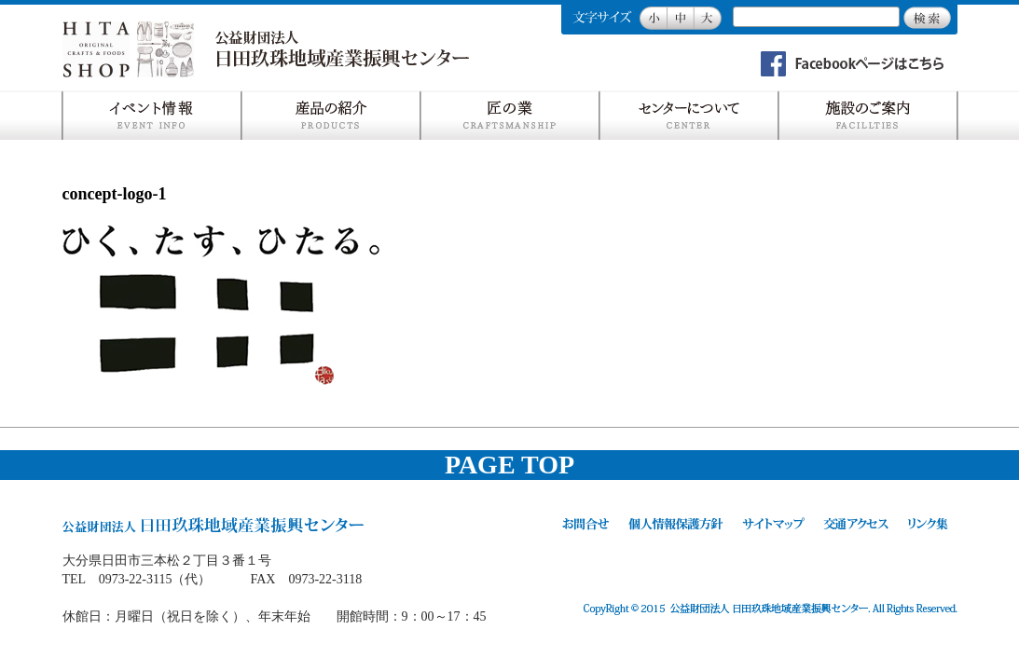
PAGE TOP (509, 464)
